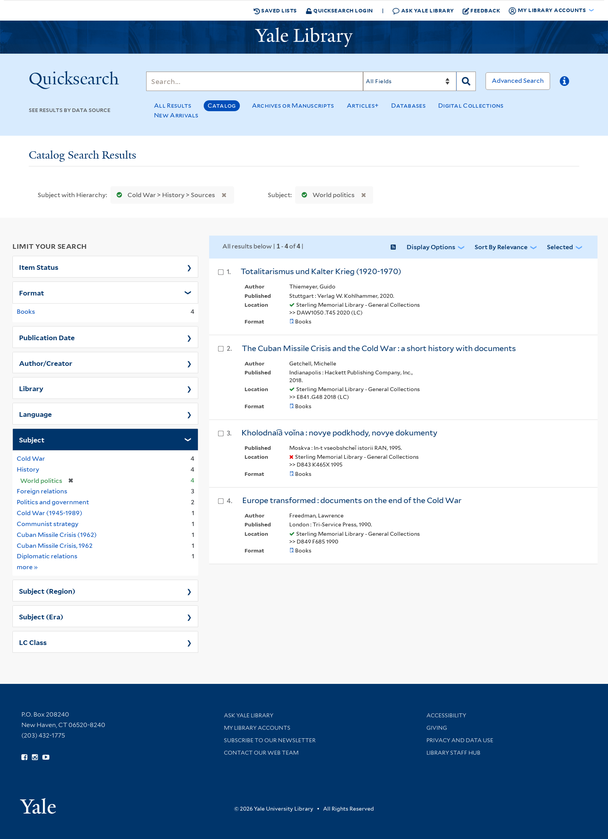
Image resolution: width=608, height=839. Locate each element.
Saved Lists (275, 10)
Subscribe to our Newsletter (270, 740)
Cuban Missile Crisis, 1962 (55, 545)
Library (31, 388)
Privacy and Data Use (459, 740)
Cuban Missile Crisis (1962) (57, 534)
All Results (172, 105)
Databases (408, 105)
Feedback (481, 10)
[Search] (254, 81)
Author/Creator (45, 362)
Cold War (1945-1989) (49, 513)
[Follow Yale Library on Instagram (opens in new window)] (35, 757)
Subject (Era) (41, 616)
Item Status (38, 266)
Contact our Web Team (261, 753)
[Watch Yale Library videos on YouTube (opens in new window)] (45, 757)
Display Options (431, 247)
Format (31, 292)
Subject (31, 439)
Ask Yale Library (423, 11)
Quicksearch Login (339, 10)
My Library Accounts (257, 728)
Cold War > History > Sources (164, 195)
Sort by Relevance (501, 247)
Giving (436, 728)
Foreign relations (42, 491)
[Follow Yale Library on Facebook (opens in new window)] (24, 757)
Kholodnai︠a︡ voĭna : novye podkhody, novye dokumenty (339, 432)
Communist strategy (48, 524)
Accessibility (446, 715)
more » (27, 567)
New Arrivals (176, 115)
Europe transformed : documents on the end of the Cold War (351, 500)
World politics (326, 195)
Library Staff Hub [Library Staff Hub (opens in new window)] (453, 753)
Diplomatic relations (47, 556)
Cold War (31, 458)
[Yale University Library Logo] (304, 37)
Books (26, 311)
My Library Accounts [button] (547, 10)
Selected (560, 247)
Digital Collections (471, 105)
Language (35, 413)
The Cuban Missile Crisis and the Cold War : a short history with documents (379, 348)
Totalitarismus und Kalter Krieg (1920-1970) (321, 271)
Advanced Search (518, 80)
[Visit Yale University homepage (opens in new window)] (38, 803)
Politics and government (53, 502)
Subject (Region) (47, 590)
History (28, 469)
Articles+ (363, 105)
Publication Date (47, 337)
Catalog (222, 105)
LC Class (33, 642)
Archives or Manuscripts (293, 105)
